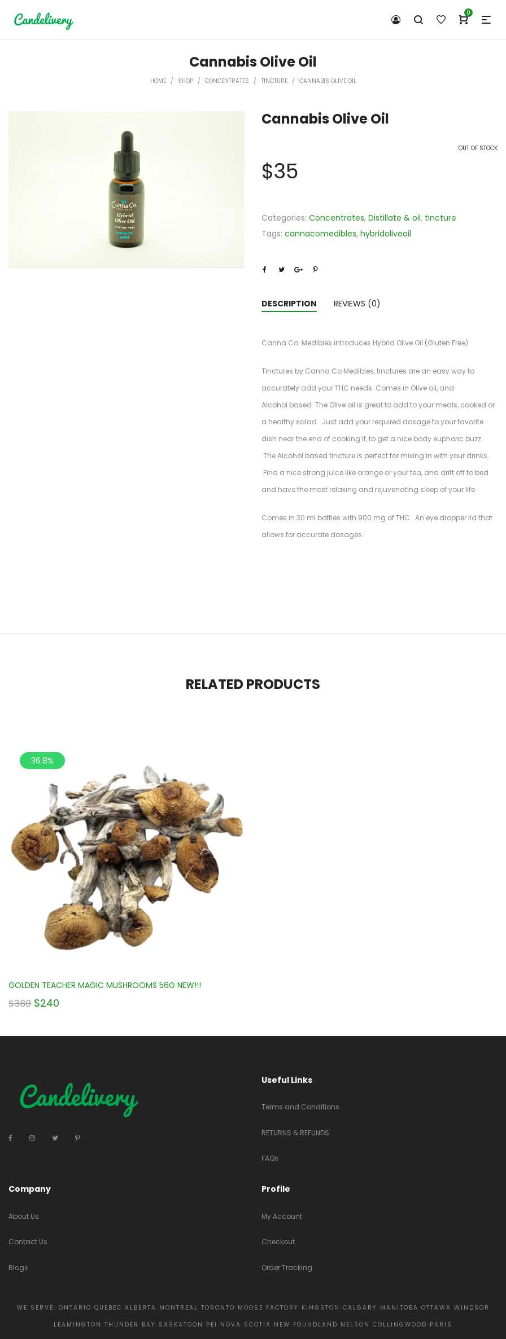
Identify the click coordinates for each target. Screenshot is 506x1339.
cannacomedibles (320, 233)
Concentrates (227, 81)
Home (158, 81)
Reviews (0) (357, 303)
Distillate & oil (394, 217)
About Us (23, 1216)
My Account (281, 1216)
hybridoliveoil (385, 233)
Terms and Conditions (300, 1107)
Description (289, 303)
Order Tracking (286, 1267)
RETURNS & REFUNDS (295, 1133)
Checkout (278, 1241)
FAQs (269, 1158)
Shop (185, 81)
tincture (274, 81)
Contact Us (27, 1241)
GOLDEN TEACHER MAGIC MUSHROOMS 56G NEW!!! (104, 985)
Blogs (18, 1267)
